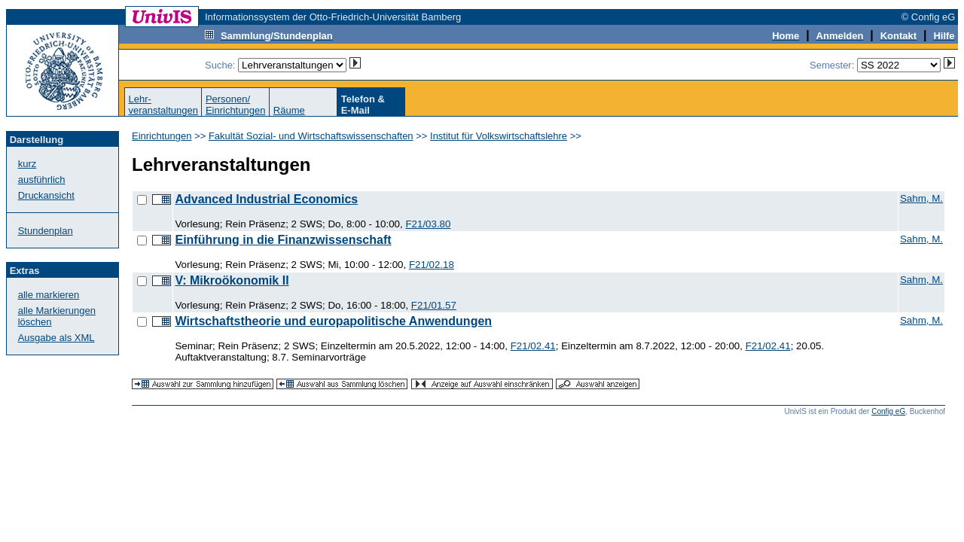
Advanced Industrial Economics (266, 199)
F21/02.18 (431, 264)
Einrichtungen (162, 136)
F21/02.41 (533, 346)
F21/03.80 (427, 224)
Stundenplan (45, 230)
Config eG (888, 411)
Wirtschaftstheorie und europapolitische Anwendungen (333, 321)
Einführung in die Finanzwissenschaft (283, 239)
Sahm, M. (921, 198)
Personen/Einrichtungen (236, 104)
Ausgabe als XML (56, 337)
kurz (27, 163)
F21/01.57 (433, 305)
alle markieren (49, 294)
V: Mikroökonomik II (231, 280)
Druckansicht (46, 195)
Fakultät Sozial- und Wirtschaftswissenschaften (311, 136)
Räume (289, 110)
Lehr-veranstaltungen (163, 104)
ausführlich (42, 179)
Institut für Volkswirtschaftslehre (498, 136)
